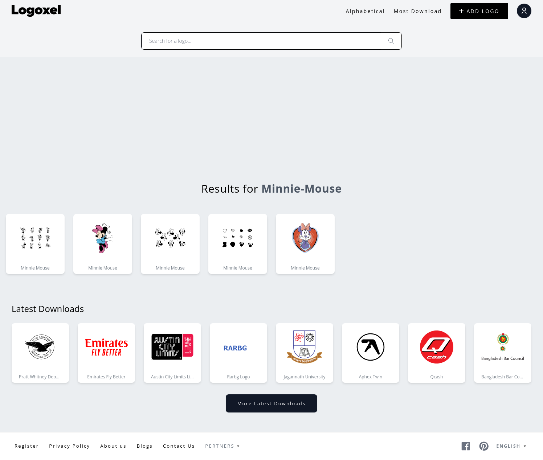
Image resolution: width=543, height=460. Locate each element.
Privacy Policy (69, 446)
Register (27, 446)
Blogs (145, 446)
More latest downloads (271, 403)
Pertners (223, 446)
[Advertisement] (271, 111)
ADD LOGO (479, 11)
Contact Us (179, 446)
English (512, 446)
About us (113, 446)
